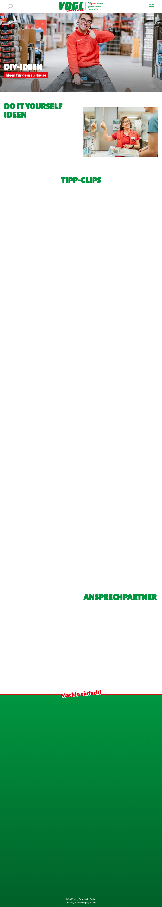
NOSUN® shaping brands (85, 902)
